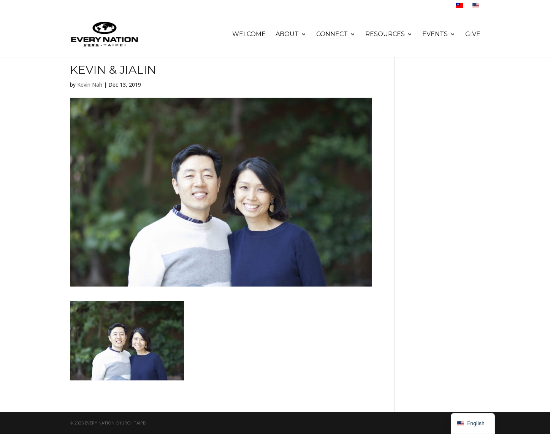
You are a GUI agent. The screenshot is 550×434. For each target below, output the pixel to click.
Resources (385, 35)
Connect (332, 35)
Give (472, 35)
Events (435, 35)
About (287, 35)
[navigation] (473, 423)
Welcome (249, 35)
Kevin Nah (89, 84)
